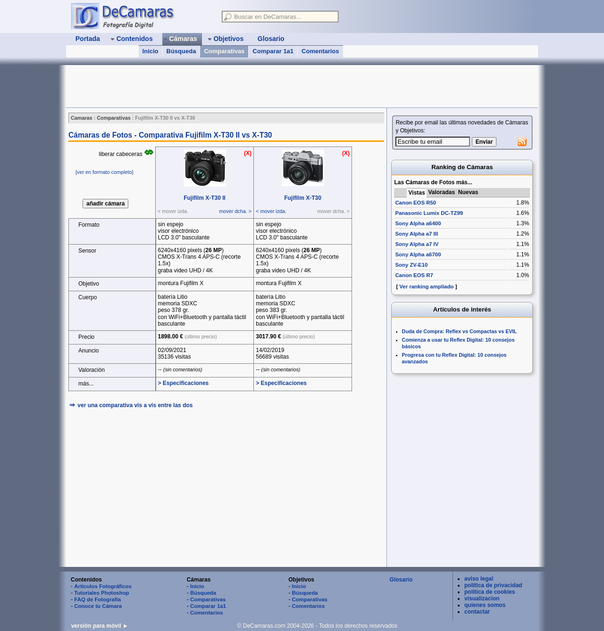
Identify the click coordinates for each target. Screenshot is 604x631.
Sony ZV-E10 (411, 265)
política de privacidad (493, 585)
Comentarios (320, 51)
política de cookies (489, 592)
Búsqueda (181, 51)
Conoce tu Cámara (98, 606)
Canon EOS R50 (415, 202)
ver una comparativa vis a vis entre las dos (135, 405)
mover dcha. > (235, 211)
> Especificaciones (183, 383)
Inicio (151, 51)
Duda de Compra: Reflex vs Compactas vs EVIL (459, 331)
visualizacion (482, 598)
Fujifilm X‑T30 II (205, 198)
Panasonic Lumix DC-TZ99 (429, 213)
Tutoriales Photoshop (101, 593)
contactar (477, 611)
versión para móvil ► (99, 626)
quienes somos (484, 605)
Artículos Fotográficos (103, 586)
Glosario (401, 579)
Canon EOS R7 (414, 275)
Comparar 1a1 (273, 51)
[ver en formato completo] (104, 172)
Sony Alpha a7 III (416, 234)
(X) (248, 153)
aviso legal (478, 578)
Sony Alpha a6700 (418, 254)
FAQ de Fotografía (97, 599)
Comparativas (224, 51)
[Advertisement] (238, 86)
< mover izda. (271, 211)
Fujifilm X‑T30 (302, 198)
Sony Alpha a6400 (418, 223)
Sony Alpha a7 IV (416, 244)
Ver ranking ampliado (426, 286)
